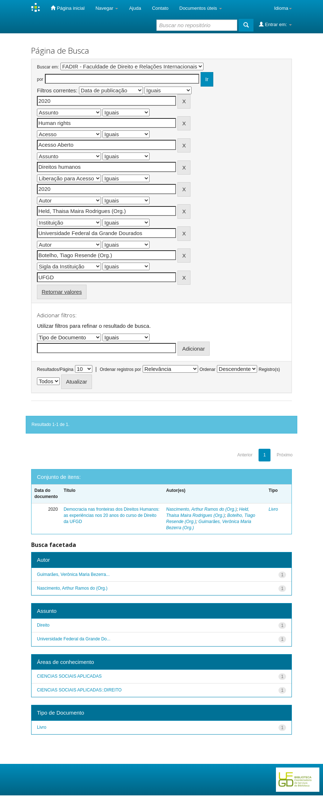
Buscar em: (48, 67)
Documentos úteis (200, 8)
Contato (160, 8)
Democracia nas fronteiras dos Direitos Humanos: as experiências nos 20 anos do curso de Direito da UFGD (112, 515)
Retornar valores (62, 292)
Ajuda (135, 8)
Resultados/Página (55, 369)
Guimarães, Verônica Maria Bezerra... (73, 574)
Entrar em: (275, 24)
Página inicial (67, 8)
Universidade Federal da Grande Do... (73, 638)
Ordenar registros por (120, 369)
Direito (43, 625)
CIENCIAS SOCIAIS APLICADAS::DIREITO (79, 690)
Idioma (283, 8)
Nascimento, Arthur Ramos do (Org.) (201, 509)
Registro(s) (269, 369)
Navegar (107, 8)
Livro (273, 509)
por (40, 79)
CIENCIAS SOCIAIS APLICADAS (69, 676)
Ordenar (207, 369)
